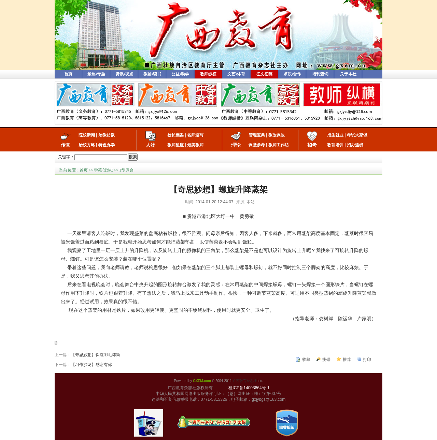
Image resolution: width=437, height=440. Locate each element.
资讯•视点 (124, 74)
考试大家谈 (357, 135)
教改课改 (276, 135)
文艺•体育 (236, 74)
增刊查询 (320, 74)
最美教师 (195, 145)
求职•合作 (292, 74)
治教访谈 (106, 135)
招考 (312, 145)
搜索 (133, 157)
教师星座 (175, 145)
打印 (367, 359)
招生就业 (335, 135)
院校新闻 (87, 135)
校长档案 (175, 135)
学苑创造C (103, 170)
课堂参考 (257, 145)
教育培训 (335, 145)
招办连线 (355, 145)
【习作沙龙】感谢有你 (91, 364)
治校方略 (87, 145)
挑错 (326, 359)
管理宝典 (257, 135)
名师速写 (195, 135)
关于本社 (348, 74)
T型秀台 (126, 170)
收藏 (306, 359)
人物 (150, 145)
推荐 (347, 359)
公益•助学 (180, 74)
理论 (236, 145)
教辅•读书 (152, 74)
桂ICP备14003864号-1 (248, 387)
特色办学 (106, 145)
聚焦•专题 (96, 74)
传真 (65, 145)
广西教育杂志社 (245, 381)
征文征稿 (264, 74)
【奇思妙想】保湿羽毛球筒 (95, 354)
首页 (68, 74)
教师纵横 (208, 74)
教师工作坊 (278, 145)
